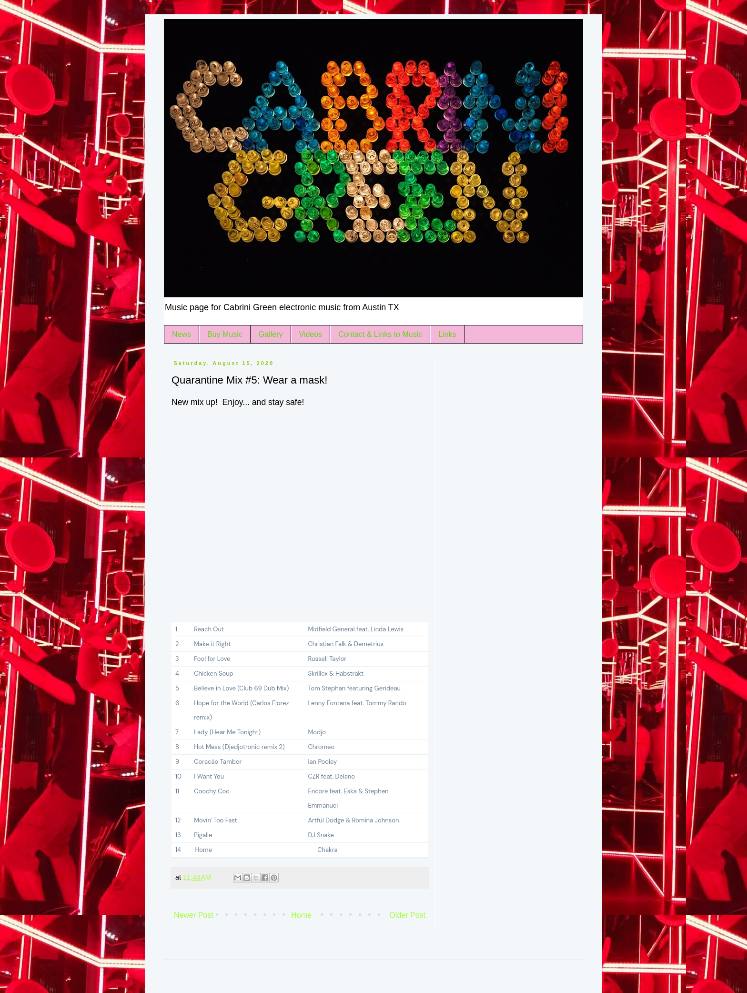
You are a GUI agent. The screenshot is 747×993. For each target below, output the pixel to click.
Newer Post (193, 915)
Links (447, 334)
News (181, 334)
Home (301, 915)
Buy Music (224, 334)
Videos (311, 334)
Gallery (271, 334)
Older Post (407, 915)
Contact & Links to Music (380, 334)
